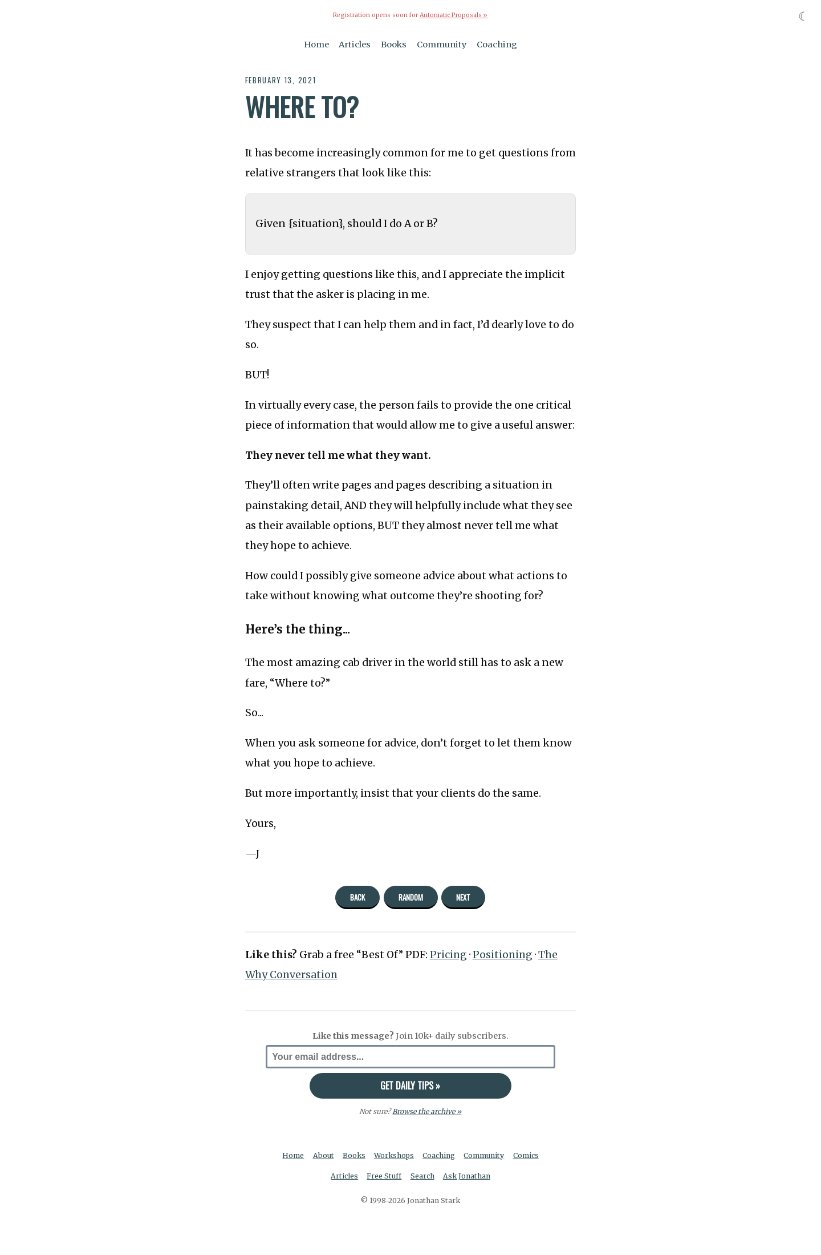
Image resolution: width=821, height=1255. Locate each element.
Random (411, 897)
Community (442, 44)
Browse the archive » (426, 1111)
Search (422, 1176)
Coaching (497, 44)
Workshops (393, 1155)
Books (394, 44)
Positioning (503, 955)
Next (463, 897)
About (323, 1155)
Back (357, 897)
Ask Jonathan (466, 1176)
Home (316, 44)
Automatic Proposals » (453, 15)
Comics (526, 1155)
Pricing (449, 955)
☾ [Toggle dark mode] (803, 16)
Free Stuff (384, 1176)
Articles (355, 44)
